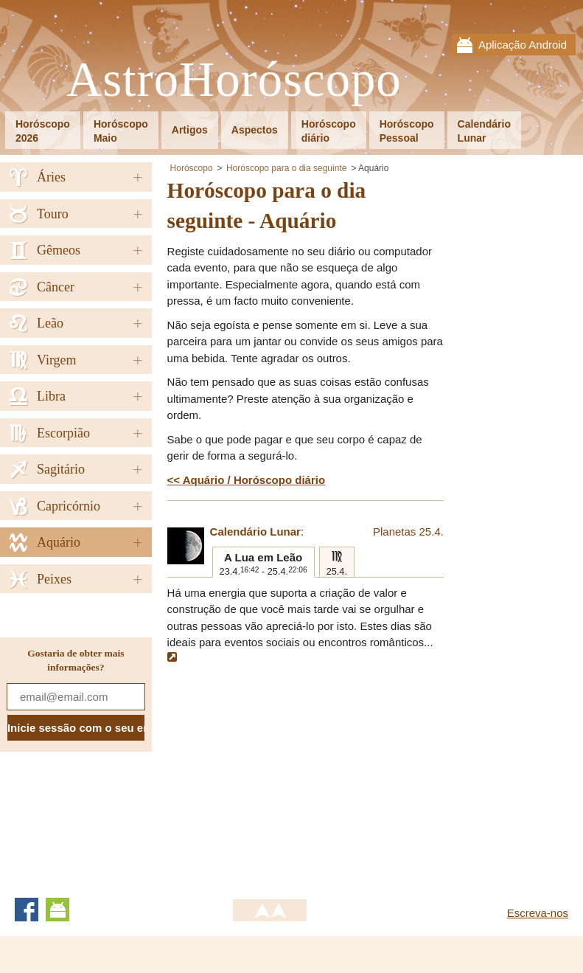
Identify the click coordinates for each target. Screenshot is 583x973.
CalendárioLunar (484, 131)
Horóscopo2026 (42, 131)
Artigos (190, 130)
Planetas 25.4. (408, 531)
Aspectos (254, 130)
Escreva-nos (537, 913)
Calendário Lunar (255, 531)
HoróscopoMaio (121, 131)
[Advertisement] (291, 773)
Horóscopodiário (328, 131)
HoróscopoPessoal (407, 131)
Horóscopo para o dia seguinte (286, 168)
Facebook (26, 909)
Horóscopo (191, 168)
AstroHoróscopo (234, 80)
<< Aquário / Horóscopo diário (246, 480)
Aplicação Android (522, 44)
